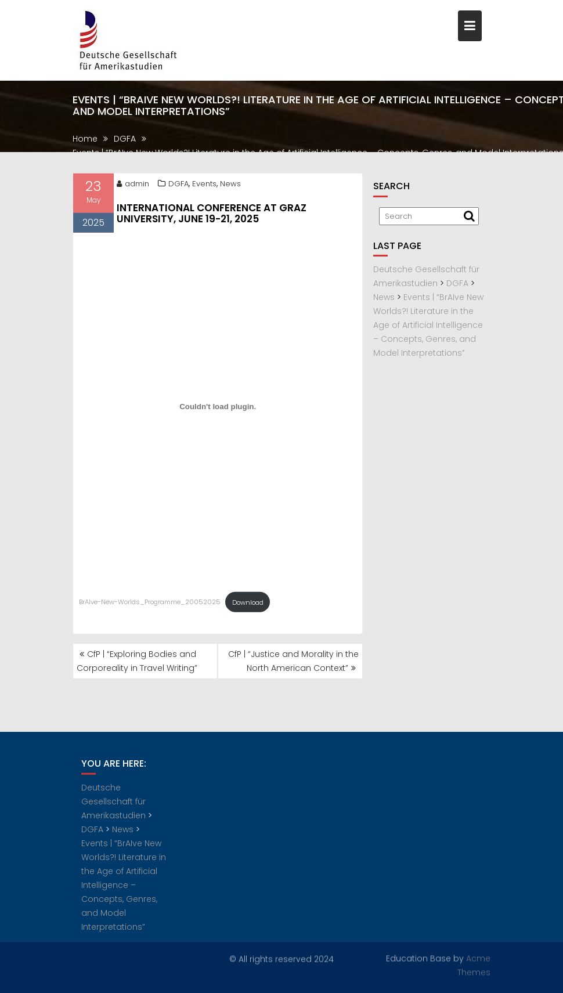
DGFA (178, 186)
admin (133, 186)
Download (248, 604)
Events (204, 186)
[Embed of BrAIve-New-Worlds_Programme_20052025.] (217, 409)
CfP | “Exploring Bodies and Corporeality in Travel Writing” (137, 661)
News (230, 186)
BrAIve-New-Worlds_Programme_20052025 (150, 604)
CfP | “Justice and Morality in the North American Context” (293, 661)
